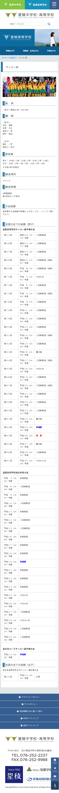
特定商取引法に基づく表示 (29, 711)
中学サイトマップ (29, 718)
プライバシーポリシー (29, 697)
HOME (4, 58)
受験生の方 (10, 51)
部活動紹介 (13, 58)
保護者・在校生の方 (31, 51)
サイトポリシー (29, 704)
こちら (43, 211)
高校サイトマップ (29, 725)
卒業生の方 (51, 51)
